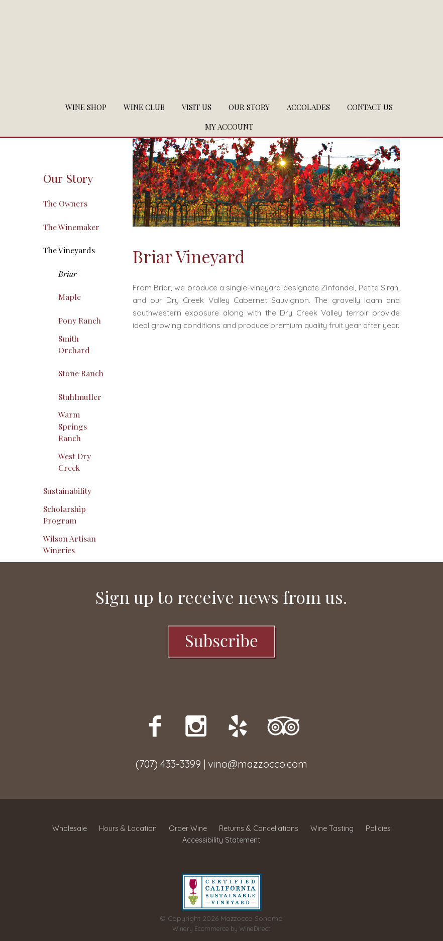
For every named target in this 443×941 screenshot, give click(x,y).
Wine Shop (85, 107)
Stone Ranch (80, 373)
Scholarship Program (64, 514)
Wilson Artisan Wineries (69, 544)
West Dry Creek (74, 462)
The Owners (65, 203)
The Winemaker (71, 227)
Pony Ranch (79, 320)
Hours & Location (128, 828)
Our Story (249, 107)
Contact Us (370, 107)
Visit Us (196, 107)
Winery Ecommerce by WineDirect (221, 928)
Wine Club (144, 107)
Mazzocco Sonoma (221, 49)
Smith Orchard (74, 344)
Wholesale (69, 828)
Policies (378, 828)
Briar (67, 273)
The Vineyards (69, 250)
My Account (229, 127)
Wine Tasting (332, 828)
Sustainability (67, 490)
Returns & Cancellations (258, 828)
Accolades (308, 107)
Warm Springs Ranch (72, 426)
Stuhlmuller (79, 396)
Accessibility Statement (221, 840)
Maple (69, 296)
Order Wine (188, 828)
